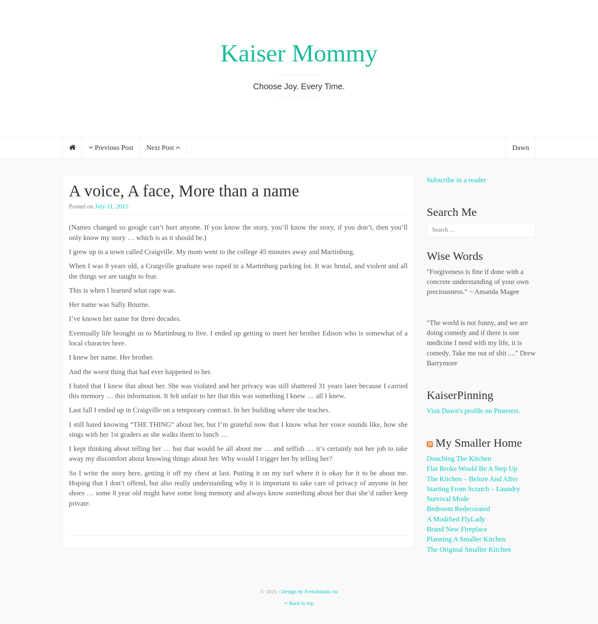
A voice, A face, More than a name (184, 190)
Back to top (299, 603)
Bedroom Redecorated (458, 509)
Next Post (163, 148)
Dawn (520, 148)
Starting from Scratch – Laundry (473, 489)
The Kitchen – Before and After (472, 479)
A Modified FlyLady (456, 519)
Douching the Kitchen (459, 458)
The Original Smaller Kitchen (469, 549)
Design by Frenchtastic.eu (309, 591)
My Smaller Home (479, 442)
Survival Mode (448, 499)
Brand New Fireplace (457, 529)
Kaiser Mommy (299, 53)
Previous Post (110, 148)
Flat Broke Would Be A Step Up (472, 468)
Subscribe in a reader (456, 180)
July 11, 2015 (112, 206)
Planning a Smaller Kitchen (466, 539)
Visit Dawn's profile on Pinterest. (473, 411)
